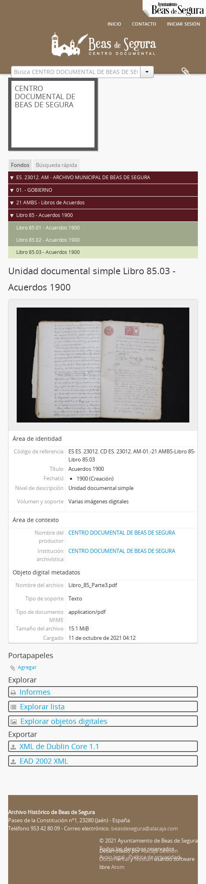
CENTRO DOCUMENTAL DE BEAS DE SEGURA (121, 532)
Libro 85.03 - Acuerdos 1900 (48, 252)
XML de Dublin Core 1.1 (55, 746)
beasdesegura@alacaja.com (144, 828)
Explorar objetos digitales (59, 721)
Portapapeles (185, 72)
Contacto (144, 23)
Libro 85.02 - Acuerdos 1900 (48, 239)
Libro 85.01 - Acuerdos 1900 (48, 227)
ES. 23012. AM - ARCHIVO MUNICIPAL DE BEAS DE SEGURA (83, 177)
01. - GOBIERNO (34, 189)
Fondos (20, 165)
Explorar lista (38, 706)
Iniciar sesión (183, 23)
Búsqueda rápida (56, 165)
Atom (118, 867)
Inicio (114, 23)
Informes (30, 692)
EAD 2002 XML (39, 761)
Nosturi (143, 858)
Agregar (27, 667)
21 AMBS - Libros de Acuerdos (50, 202)
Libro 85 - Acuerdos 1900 (44, 215)
